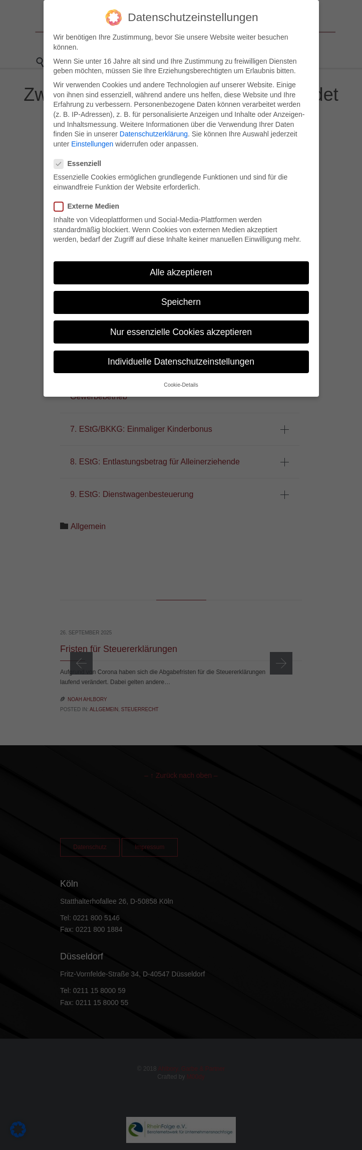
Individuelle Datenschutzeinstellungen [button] (181, 359)
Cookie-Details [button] (181, 382)
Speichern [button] (181, 300)
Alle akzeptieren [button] (181, 270)
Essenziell (81, 162)
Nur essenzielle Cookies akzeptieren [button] (181, 329)
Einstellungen (92, 141)
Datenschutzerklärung (154, 132)
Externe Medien (90, 204)
